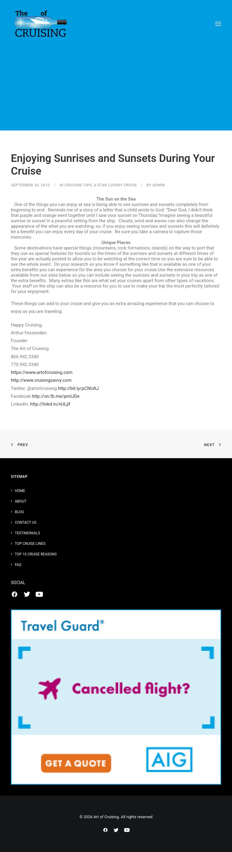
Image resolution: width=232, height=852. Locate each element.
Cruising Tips (78, 185)
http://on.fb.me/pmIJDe (55, 396)
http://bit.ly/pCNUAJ (78, 388)
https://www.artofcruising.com (41, 372)
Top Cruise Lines (30, 544)
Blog (19, 512)
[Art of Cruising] (41, 24)
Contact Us (25, 522)
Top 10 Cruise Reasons (36, 554)
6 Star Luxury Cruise (115, 185)
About (21, 501)
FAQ (18, 565)
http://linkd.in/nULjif (49, 404)
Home (20, 491)
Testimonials (27, 533)
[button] (218, 24)
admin (159, 185)
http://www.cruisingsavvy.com (41, 380)
